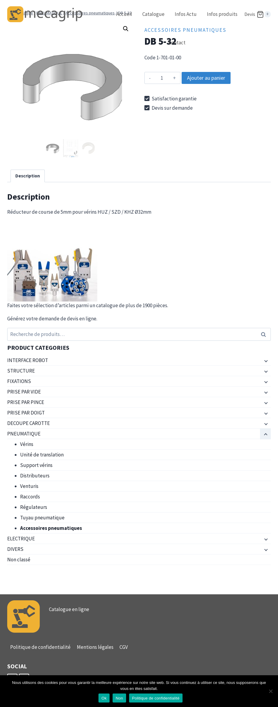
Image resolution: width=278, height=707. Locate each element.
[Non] (270, 691)
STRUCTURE (21, 370)
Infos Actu (186, 14)
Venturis (29, 486)
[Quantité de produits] (162, 78)
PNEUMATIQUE (24, 433)
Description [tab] (27, 176)
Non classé (18, 559)
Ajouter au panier (206, 77)
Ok (104, 698)
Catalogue (153, 14)
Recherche (265, 334)
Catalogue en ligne (69, 609)
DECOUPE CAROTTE (28, 423)
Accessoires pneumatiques (51, 528)
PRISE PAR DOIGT (26, 412)
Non (119, 698)
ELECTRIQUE (21, 538)
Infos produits (222, 14)
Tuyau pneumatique (42, 517)
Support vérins (36, 465)
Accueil (124, 14)
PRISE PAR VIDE (24, 391)
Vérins (26, 444)
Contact (177, 42)
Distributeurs (35, 475)
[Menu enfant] (265, 360)
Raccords (30, 496)
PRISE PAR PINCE (25, 402)
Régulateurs (33, 507)
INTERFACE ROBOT (27, 360)
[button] (125, 28)
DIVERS (15, 549)
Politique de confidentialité (40, 647)
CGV (123, 647)
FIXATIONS (19, 381)
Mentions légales (95, 647)
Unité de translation (42, 454)
